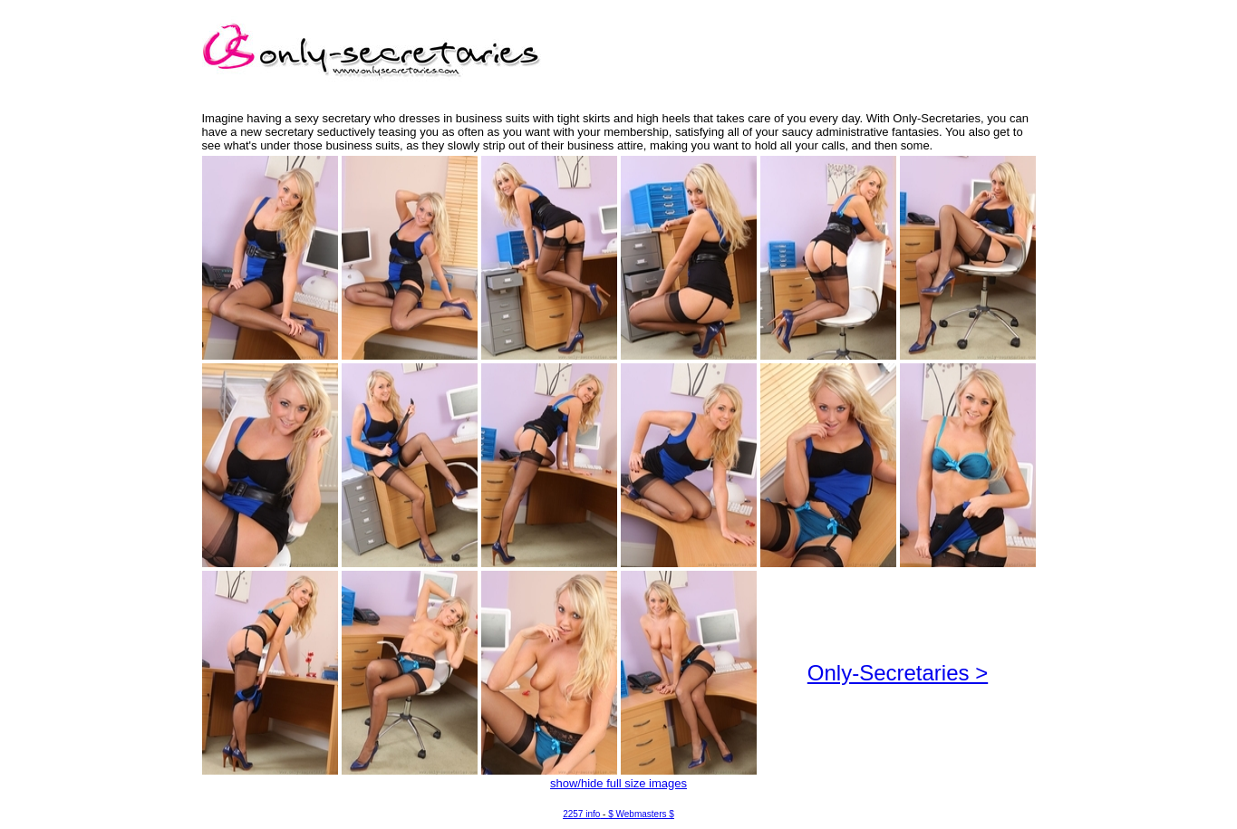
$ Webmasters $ (641, 814)
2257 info (581, 814)
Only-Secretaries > (897, 672)
